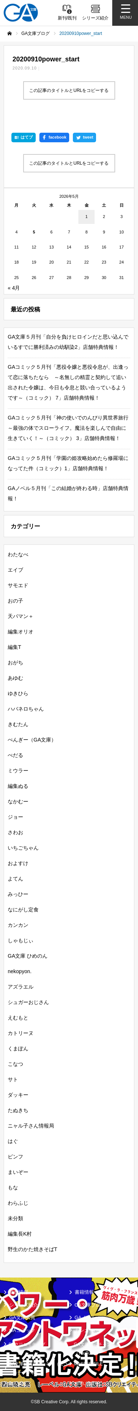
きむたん (18, 724)
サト (13, 1079)
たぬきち (18, 1110)
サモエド (18, 585)
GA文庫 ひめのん (27, 956)
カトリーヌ (20, 1033)
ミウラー (18, 771)
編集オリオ (20, 632)
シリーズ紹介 (23, 1305)
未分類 (15, 1218)
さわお (15, 832)
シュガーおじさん (28, 1002)
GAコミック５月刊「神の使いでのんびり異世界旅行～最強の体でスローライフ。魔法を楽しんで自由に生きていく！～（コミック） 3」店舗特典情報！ (68, 428)
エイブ (15, 570)
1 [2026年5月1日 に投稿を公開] (86, 216)
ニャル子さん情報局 (31, 1126)
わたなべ (18, 554)
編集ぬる (18, 786)
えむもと (18, 1018)
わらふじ (18, 1203)
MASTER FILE (88, 1364)
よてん (15, 879)
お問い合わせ (87, 1383)
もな (13, 1187)
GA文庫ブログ (90, 1305)
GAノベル (85, 1317)
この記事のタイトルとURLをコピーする (69, 90)
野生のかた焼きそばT (32, 1249)
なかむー (18, 801)
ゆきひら (18, 693)
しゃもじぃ (20, 940)
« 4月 (14, 288)
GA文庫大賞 (22, 1317)
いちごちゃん (23, 848)
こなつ (15, 1064)
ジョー (15, 817)
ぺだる (15, 755)
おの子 (15, 601)
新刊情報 (18, 1292)
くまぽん (18, 1048)
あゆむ (15, 678)
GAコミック (22, 1330)
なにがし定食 (23, 909)
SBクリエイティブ (26, 1344)
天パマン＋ (20, 616)
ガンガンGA (88, 1330)
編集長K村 (20, 1234)
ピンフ (15, 1157)
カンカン (18, 925)
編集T (14, 647)
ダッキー (18, 1095)
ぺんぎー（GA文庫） (32, 740)
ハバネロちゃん (26, 709)
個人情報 (17, 1383)
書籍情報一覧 (89, 1292)
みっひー (18, 894)
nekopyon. (20, 971)
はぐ (13, 1141)
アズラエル (20, 987)
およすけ (18, 863)
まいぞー (18, 1172)
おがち (15, 662)
